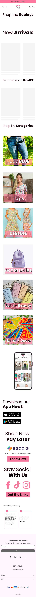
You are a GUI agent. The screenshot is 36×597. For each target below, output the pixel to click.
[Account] (29, 6)
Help (18, 579)
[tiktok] (26, 557)
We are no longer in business (18, 1)
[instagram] (15, 557)
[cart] (33, 6)
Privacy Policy (18, 594)
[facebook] (10, 557)
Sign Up (18, 551)
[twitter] (20, 557)
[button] (29, 519)
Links (18, 575)
